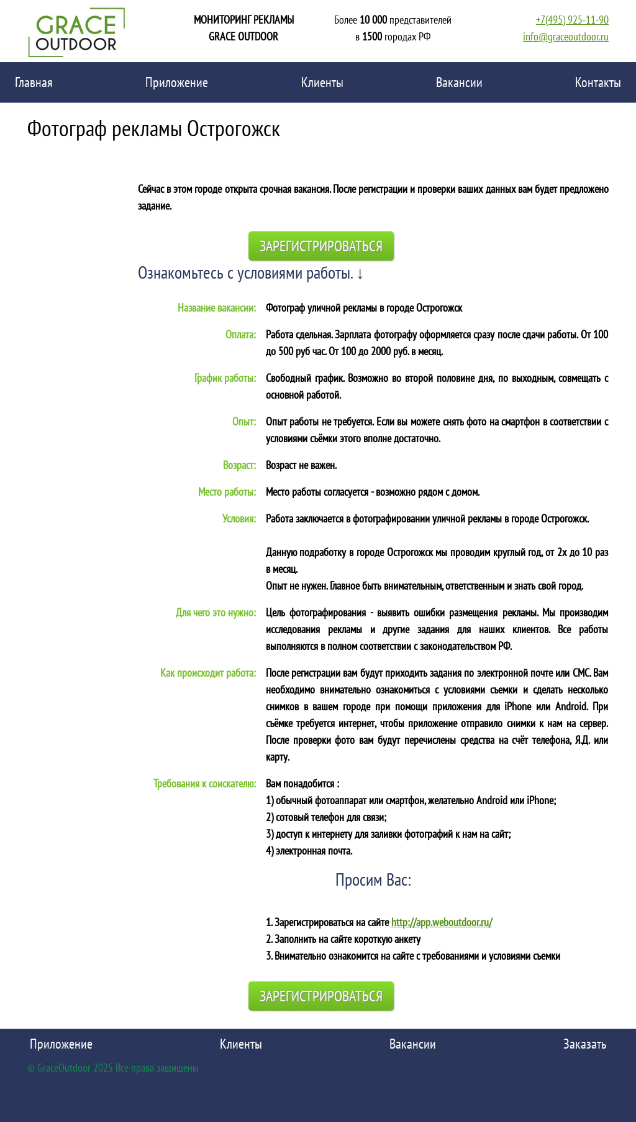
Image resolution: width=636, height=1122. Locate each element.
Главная (34, 82)
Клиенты (322, 82)
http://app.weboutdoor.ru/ (441, 922)
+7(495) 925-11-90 (572, 19)
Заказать (584, 1043)
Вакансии (459, 82)
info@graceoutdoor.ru (566, 36)
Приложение (176, 82)
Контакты (598, 82)
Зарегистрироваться (321, 246)
